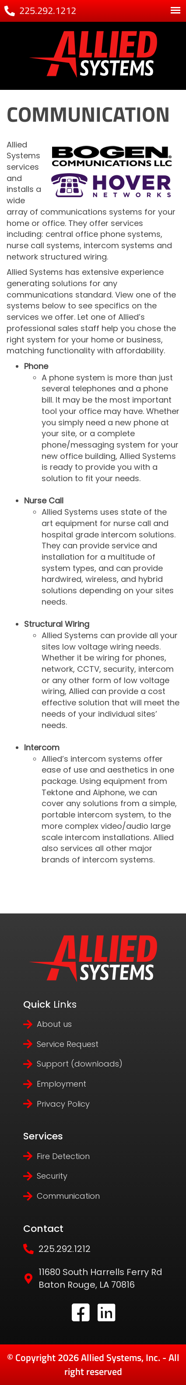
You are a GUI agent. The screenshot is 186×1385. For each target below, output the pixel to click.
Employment (61, 1083)
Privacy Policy (63, 1103)
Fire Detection (63, 1156)
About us (54, 1024)
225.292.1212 (47, 10)
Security (52, 1175)
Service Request (67, 1044)
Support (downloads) (80, 1063)
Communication (68, 1195)
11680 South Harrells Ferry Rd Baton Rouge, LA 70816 (100, 1278)
